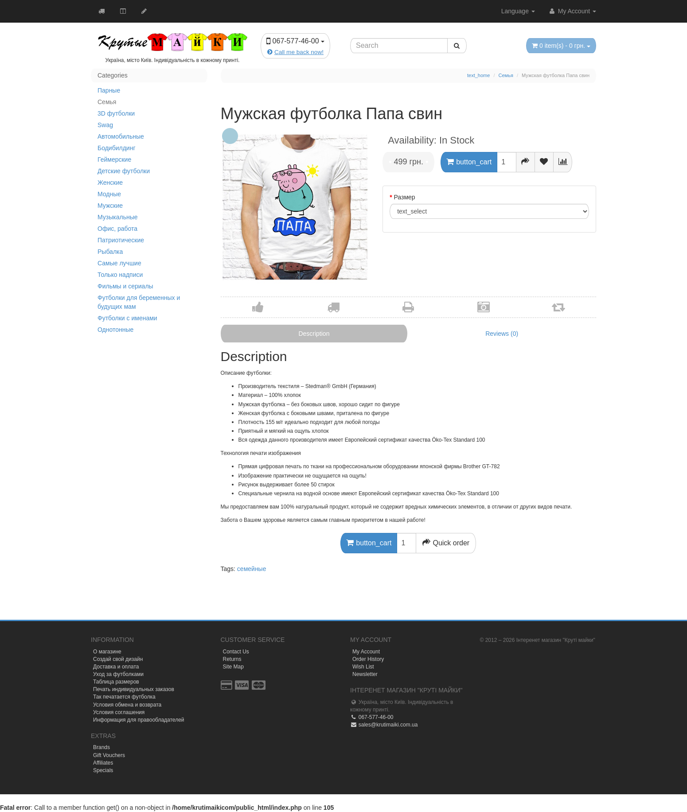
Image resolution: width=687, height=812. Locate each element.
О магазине (107, 652)
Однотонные (115, 329)
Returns (232, 659)
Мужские (110, 205)
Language (518, 11)
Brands (101, 747)
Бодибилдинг (117, 148)
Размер (404, 197)
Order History (368, 659)
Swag (105, 124)
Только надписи (120, 274)
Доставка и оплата (116, 667)
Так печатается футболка (124, 697)
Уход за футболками (118, 674)
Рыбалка (110, 251)
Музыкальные (118, 217)
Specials (103, 770)
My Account (572, 11)
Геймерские (114, 159)
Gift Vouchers (109, 755)
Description (313, 333)
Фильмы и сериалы (125, 286)
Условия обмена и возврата (127, 705)
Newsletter (365, 674)
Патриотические (121, 240)
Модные (109, 194)
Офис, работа (117, 228)
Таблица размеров (116, 682)
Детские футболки (124, 171)
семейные (251, 568)
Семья (107, 101)
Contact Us (236, 652)
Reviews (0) (501, 333)
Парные (109, 90)
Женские (110, 182)
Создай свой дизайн (118, 659)
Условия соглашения (118, 712)
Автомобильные (121, 136)
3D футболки (116, 113)
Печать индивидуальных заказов (133, 689)
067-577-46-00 (371, 717)
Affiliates (103, 763)
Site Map (233, 667)
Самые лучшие (119, 263)
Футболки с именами (127, 318)
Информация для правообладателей (138, 720)
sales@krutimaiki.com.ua (384, 725)
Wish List (363, 667)
